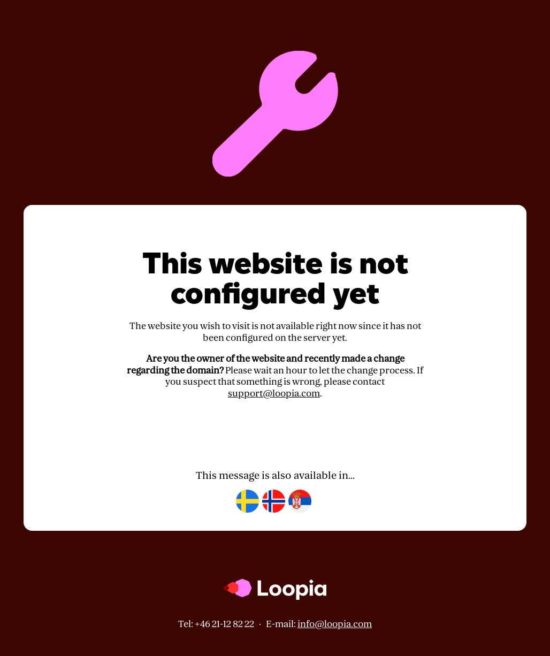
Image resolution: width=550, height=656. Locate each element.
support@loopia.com (274, 393)
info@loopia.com (334, 624)
